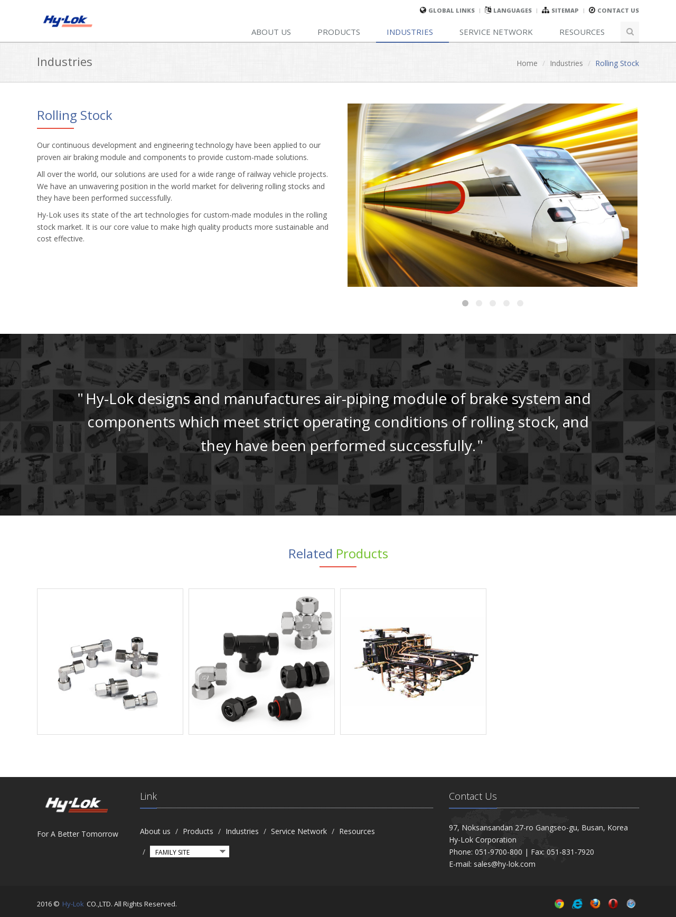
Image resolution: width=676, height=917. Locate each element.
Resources (582, 31)
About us (271, 31)
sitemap (565, 10)
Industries (410, 31)
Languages (512, 10)
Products (338, 31)
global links (451, 10)
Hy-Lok (73, 904)
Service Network (496, 31)
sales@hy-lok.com (505, 864)
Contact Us (618, 10)
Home (527, 63)
